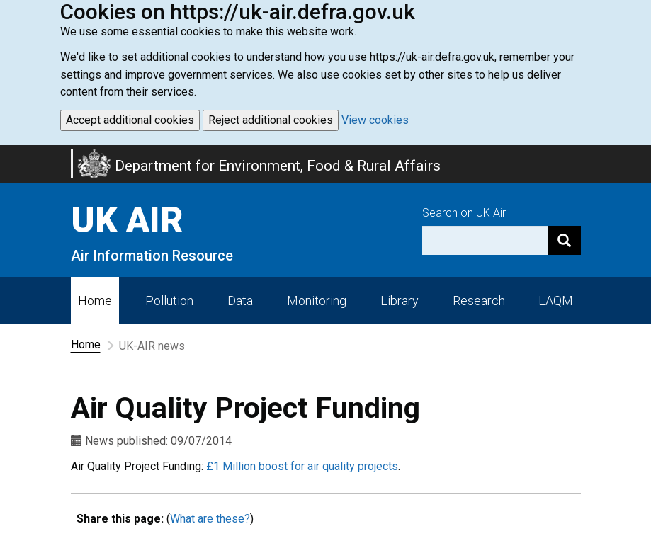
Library (399, 300)
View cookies (375, 120)
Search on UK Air (464, 212)
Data (240, 300)
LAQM (555, 300)
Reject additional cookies (270, 120)
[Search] (564, 240)
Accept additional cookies (130, 120)
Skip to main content (8, 154)
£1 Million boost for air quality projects (302, 466)
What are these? (210, 518)
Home (95, 300)
